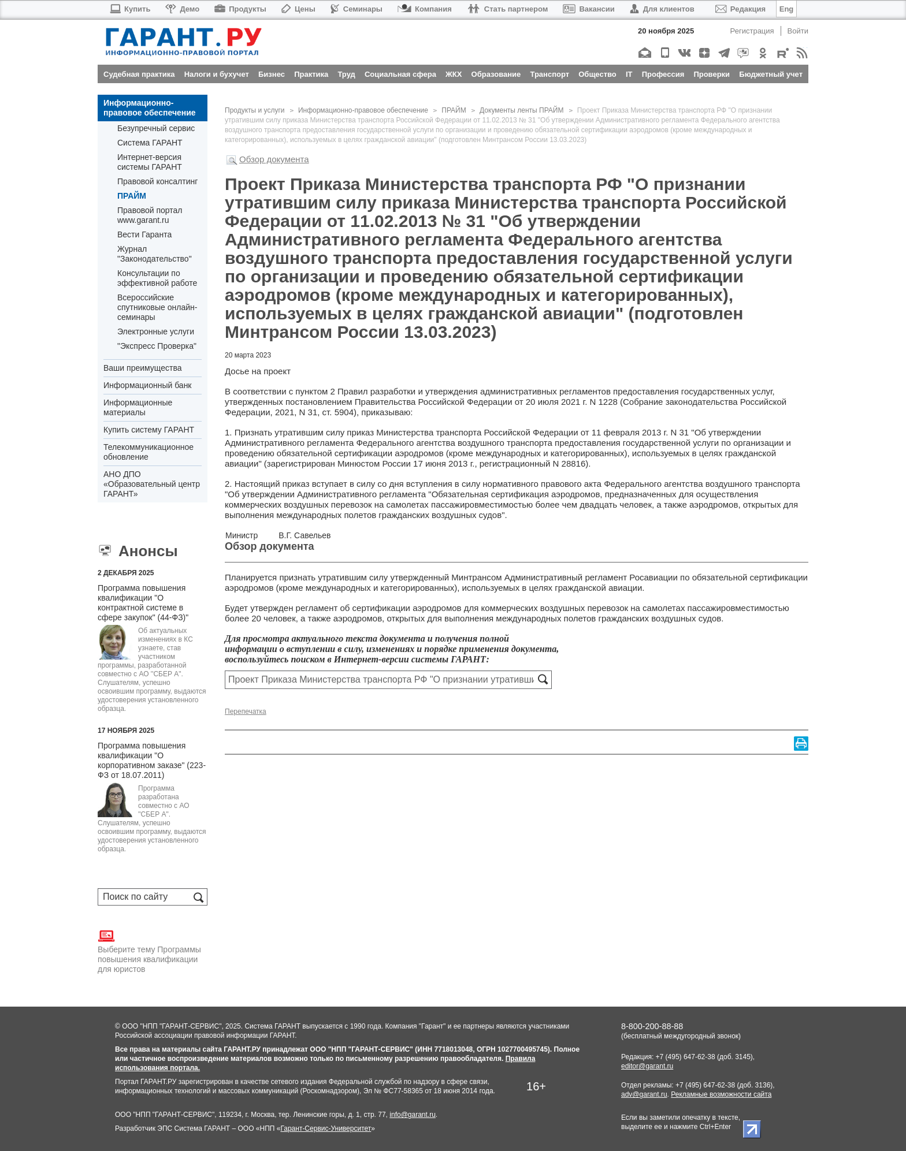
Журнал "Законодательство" (154, 253)
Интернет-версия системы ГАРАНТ (149, 162)
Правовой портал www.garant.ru (150, 215)
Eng (786, 9)
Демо (182, 9)
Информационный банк (147, 385)
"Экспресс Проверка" (156, 346)
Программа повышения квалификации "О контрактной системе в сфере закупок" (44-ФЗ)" (143, 602)
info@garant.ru (412, 1115)
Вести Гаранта (144, 234)
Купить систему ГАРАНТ (148, 429)
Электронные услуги (155, 331)
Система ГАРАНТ (150, 142)
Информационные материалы (137, 407)
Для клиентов (662, 9)
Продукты (240, 9)
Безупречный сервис (156, 128)
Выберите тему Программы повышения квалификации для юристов (149, 950)
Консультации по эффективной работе (157, 278)
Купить (129, 9)
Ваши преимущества (142, 368)
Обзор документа (274, 159)
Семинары (357, 9)
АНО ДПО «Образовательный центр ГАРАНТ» (151, 484)
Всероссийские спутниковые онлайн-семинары (157, 307)
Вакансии (588, 9)
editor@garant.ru (647, 1066)
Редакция (740, 9)
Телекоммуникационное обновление (148, 451)
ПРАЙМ (131, 195)
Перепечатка (245, 711)
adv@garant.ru (644, 1094)
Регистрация (752, 31)
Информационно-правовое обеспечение (149, 107)
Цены (298, 9)
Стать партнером (507, 9)
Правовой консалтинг (157, 181)
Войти (798, 31)
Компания (425, 9)
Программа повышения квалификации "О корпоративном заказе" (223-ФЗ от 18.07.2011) (152, 760)
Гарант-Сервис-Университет (325, 1128)
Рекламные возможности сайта (721, 1094)
